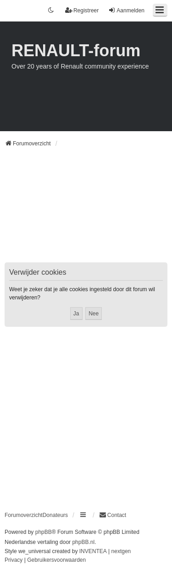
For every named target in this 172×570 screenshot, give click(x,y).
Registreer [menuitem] (82, 10)
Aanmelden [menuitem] (126, 10)
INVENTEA (93, 551)
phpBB (43, 532)
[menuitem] (112, 515)
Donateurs (55, 515)
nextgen (121, 551)
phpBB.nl (83, 542)
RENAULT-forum (75, 50)
